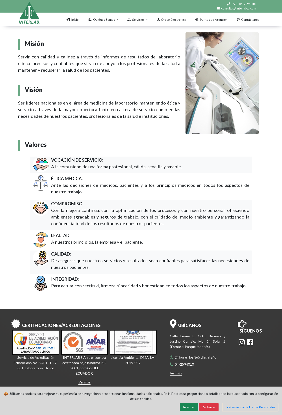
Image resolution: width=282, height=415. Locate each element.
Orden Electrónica (171, 19)
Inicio (73, 19)
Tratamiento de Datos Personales (250, 407)
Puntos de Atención (211, 19)
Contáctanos (248, 19)
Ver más (84, 382)
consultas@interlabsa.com (236, 8)
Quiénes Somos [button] (102, 19)
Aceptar (189, 407)
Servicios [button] (136, 19)
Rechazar (209, 407)
